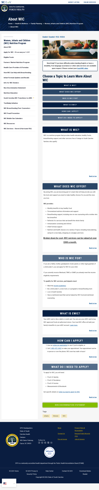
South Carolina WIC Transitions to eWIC (18, 98)
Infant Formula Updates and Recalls (16, 78)
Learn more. (74, 335)
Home (10, 24)
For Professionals (68, 8)
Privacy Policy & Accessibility (80, 439)
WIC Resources (9, 123)
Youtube (51, 452)
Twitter (48, 452)
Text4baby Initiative (11, 103)
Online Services (90, 2)
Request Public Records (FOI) (82, 445)
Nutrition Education (11, 93)
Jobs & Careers (80, 449)
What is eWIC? (71, 110)
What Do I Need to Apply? (71, 127)
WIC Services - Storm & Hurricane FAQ (18, 129)
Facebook (39, 452)
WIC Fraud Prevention (12, 113)
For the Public (56, 8)
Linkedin (42, 452)
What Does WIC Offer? (71, 94)
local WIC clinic (82, 68)
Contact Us (61, 443)
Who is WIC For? (71, 102)
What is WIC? (71, 86)
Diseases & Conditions (41, 8)
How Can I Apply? (71, 119)
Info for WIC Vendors (11, 83)
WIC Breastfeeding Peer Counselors (17, 108)
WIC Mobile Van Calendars (13, 118)
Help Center (49, 481)
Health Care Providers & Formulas (16, 67)
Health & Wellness (27, 8)
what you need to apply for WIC (69, 402)
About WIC (7, 47)
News (59, 437)
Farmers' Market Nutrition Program (17, 62)
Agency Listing (73, 2)
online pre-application (60, 355)
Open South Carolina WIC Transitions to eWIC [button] (33, 98)
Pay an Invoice (62, 449)
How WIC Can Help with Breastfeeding (17, 73)
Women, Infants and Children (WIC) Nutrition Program (64, 24)
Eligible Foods (9, 57)
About (79, 8)
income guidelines (60, 295)
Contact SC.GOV (67, 481)
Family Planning (36, 24)
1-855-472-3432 (55, 358)
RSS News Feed (45, 452)
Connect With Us (88, 8)
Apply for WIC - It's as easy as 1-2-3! (16, 52)
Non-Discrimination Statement (70, 415)
